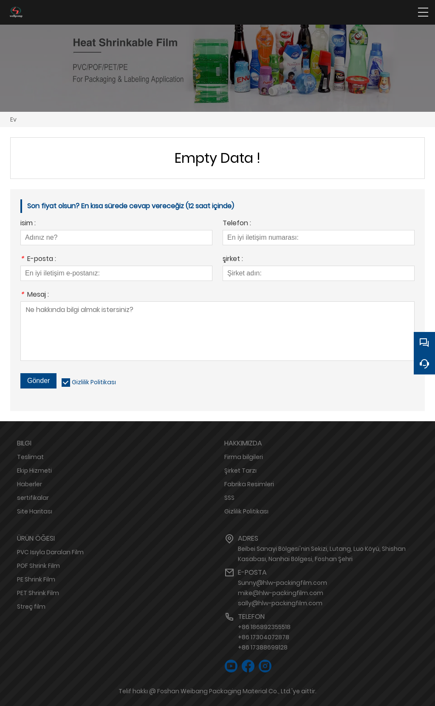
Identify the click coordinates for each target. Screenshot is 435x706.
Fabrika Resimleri (249, 484)
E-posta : (38, 259)
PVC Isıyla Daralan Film (50, 552)
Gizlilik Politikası (94, 382)
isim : (28, 224)
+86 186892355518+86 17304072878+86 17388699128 (264, 637)
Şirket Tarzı (240, 470)
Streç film (31, 606)
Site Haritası (34, 511)
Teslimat (30, 457)
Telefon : (237, 224)
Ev (13, 119)
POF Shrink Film (38, 565)
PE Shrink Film (36, 579)
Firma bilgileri (243, 457)
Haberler (29, 484)
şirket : (233, 259)
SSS (229, 497)
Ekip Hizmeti (34, 470)
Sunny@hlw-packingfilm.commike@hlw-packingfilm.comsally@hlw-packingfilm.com (282, 592)
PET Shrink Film (38, 593)
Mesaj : (34, 295)
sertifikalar (33, 497)
